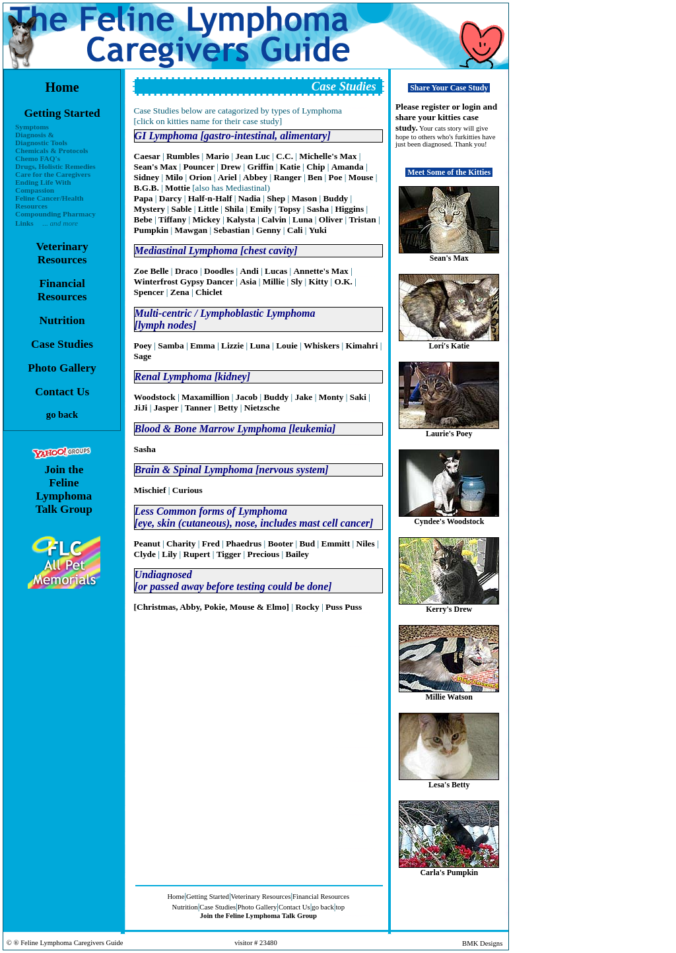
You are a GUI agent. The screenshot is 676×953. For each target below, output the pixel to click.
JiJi (141, 407)
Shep (276, 198)
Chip (315, 167)
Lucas (276, 271)
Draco (186, 271)
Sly (296, 281)
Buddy (335, 198)
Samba (171, 345)
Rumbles (182, 156)
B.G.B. (146, 188)
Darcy (170, 198)
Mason (305, 198)
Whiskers (321, 345)
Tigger (229, 554)
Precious (264, 554)
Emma (202, 345)
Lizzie (232, 345)
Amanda (347, 167)
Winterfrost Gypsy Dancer (184, 281)
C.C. (284, 156)
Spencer (149, 292)
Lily (169, 554)
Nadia (249, 198)
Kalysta (240, 219)
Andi (249, 271)
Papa (143, 198)
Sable (181, 209)
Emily (261, 209)
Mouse (361, 177)
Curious (187, 490)
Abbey (255, 177)
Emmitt (336, 543)
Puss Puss (343, 607)
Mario (218, 156)
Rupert (197, 554)
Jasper (166, 407)
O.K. (344, 281)
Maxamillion (206, 397)
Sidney (147, 177)
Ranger (287, 177)
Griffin (260, 167)
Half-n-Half (210, 198)
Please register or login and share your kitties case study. (446, 117)
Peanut (147, 543)
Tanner (198, 407)
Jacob (246, 397)
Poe (336, 177)
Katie (290, 167)
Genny (268, 230)
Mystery (149, 209)
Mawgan (191, 230)
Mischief (150, 490)
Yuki (318, 230)
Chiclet (208, 292)
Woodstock (155, 397)
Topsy (290, 209)
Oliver (331, 219)
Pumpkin (151, 230)
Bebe (143, 219)
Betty (228, 407)
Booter (281, 543)
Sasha (318, 209)
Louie (287, 345)
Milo (174, 177)
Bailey (297, 554)
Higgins (349, 209)
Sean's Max (156, 167)
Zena (179, 292)
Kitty (319, 281)
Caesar (147, 156)
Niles (365, 543)
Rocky (307, 607)
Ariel (227, 177)
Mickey (206, 219)
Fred (211, 543)
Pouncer (198, 167)
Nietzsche (262, 407)
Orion (200, 177)
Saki (358, 397)
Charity (180, 543)
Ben (315, 177)
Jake (304, 397)
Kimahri (362, 345)
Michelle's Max (327, 156)
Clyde (145, 554)
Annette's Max (320, 271)
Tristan (362, 219)
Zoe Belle (151, 271)
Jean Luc (253, 156)
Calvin (274, 219)
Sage (143, 356)
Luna (302, 219)
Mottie (177, 188)
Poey (143, 345)
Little (208, 209)
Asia (248, 281)
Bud (307, 543)
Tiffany (172, 219)
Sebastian (232, 230)
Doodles (219, 271)
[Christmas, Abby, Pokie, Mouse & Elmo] (211, 607)
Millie (274, 281)
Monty (331, 397)
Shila (234, 209)
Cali (295, 230)
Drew (230, 167)
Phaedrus (243, 543)
